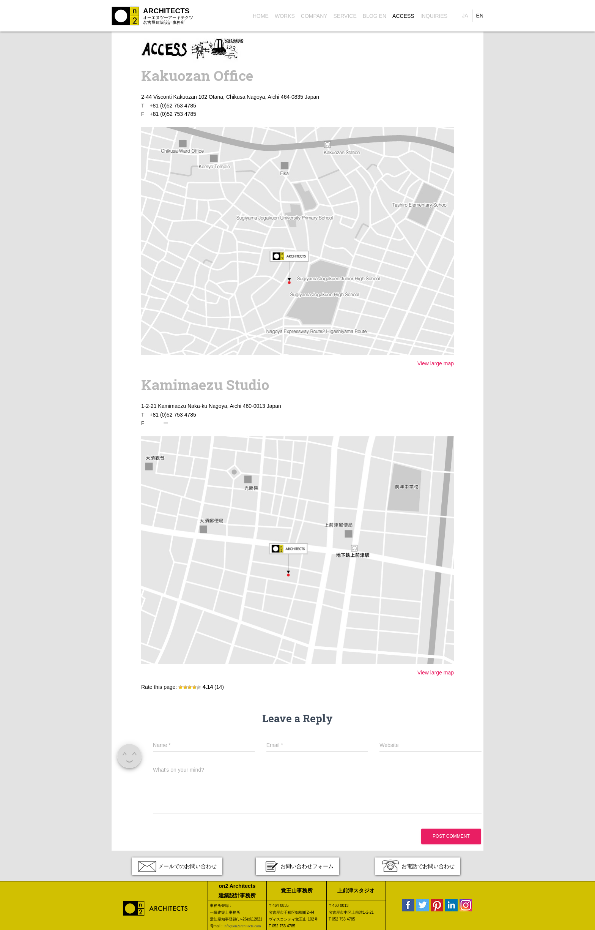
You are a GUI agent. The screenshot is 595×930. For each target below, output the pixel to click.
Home (261, 16)
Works (285, 16)
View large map (435, 363)
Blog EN (374, 16)
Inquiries (434, 16)
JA (465, 16)
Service (345, 16)
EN (479, 16)
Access (403, 16)
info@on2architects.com (242, 926)
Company (314, 16)
